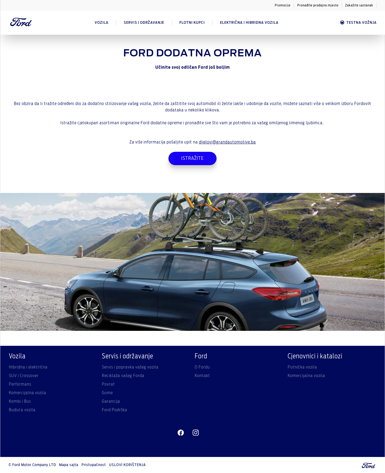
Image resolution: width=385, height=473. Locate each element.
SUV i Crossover (23, 376)
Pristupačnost (94, 465)
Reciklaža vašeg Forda (123, 376)
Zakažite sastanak (359, 5)
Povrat (108, 384)
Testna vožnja (358, 22)
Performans (20, 384)
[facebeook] (181, 433)
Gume (107, 393)
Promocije (283, 5)
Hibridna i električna (28, 367)
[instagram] (195, 433)
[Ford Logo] (21, 23)
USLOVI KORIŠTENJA (127, 465)
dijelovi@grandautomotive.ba (227, 142)
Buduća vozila (22, 410)
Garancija (111, 401)
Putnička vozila (302, 367)
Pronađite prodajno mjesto (317, 5)
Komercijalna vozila (27, 393)
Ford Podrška (114, 410)
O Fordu (202, 367)
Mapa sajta (68, 465)
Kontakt (202, 376)
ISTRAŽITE (192, 158)
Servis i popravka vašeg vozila (130, 367)
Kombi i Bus (20, 401)
